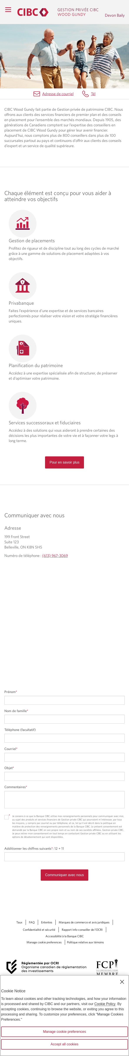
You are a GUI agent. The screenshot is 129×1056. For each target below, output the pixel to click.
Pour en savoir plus (64, 462)
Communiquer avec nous (64, 875)
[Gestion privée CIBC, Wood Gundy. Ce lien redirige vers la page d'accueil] (59, 11)
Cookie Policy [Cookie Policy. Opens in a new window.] (105, 1004)
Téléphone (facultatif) (20, 730)
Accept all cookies (64, 1044)
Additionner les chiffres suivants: (34, 848)
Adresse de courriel (58, 93)
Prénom (10, 692)
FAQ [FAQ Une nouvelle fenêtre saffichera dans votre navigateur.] (32, 922)
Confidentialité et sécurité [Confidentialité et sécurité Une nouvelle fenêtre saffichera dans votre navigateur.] (39, 929)
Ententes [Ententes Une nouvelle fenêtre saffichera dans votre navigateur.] (46, 922)
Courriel (10, 749)
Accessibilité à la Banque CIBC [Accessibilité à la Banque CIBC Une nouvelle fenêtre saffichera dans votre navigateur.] (64, 936)
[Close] (122, 981)
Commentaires (15, 787)
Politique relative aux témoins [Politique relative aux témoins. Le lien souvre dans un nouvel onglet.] (85, 942)
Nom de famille (16, 711)
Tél (93, 93)
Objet (9, 768)
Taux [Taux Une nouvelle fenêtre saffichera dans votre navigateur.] (19, 922)
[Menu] (8, 9)
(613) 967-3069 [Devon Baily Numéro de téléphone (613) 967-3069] (55, 555)
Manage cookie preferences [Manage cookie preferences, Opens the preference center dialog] (64, 1031)
